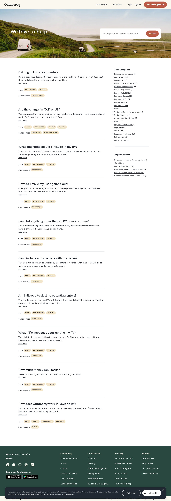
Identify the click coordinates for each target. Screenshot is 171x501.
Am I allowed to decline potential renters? (47, 295)
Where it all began (69, 458)
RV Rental (43, 90)
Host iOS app (121, 478)
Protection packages (122, 133)
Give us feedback (150, 473)
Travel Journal (102, 4)
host (27, 421)
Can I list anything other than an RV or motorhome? (53, 221)
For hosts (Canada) (50, 132)
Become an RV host (124, 458)
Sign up (138, 4)
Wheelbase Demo (123, 463)
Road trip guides (95, 478)
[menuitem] (102, 4)
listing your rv (30, 90)
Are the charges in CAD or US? (39, 109)
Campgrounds (120, 77)
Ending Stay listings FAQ (124, 166)
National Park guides (97, 468)
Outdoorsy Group (68, 483)
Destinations (118, 4)
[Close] (163, 495)
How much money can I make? (39, 370)
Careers (64, 468)
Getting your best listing (124, 118)
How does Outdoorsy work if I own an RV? (47, 404)
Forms (116, 108)
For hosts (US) (36, 170)
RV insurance (121, 473)
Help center (147, 463)
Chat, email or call (150, 468)
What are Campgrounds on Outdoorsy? (130, 175)
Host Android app (123, 483)
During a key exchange (123, 86)
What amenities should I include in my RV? (47, 146)
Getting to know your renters (38, 72)
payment (52, 127)
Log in (129, 4)
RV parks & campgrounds (100, 483)
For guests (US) (120, 93)
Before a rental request (123, 74)
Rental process (120, 140)
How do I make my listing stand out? (43, 184)
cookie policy (54, 499)
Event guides (94, 473)
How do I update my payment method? (130, 169)
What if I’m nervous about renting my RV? (47, 332)
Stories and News (68, 473)
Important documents (123, 124)
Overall (35, 427)
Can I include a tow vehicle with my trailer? (47, 258)
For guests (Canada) (122, 89)
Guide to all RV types (97, 488)
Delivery (91, 463)
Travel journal (67, 478)
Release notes (120, 137)
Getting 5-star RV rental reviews (127, 111)
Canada (28, 127)
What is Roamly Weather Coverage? (129, 172)
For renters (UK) (121, 105)
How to (35, 421)
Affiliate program (123, 468)
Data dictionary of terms (124, 83)
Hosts (27, 164)
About (63, 463)
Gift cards (92, 458)
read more (22, 83)
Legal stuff (118, 127)
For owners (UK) (121, 102)
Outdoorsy (60, 421)
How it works (148, 458)
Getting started (37, 95)
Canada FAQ (36, 132)
